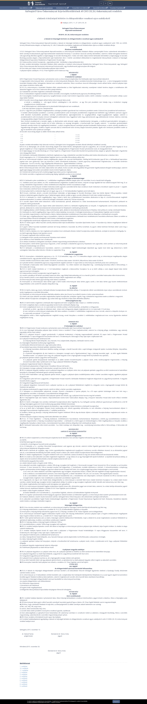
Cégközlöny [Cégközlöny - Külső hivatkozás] (62, 4)
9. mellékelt (23, 686)
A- (101, 3)
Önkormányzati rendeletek (44, 8)
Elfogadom (116, 701)
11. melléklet (24, 670)
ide (50, 702)
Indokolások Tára (62, 8)
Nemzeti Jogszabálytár (40, 3)
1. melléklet (23, 666)
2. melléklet (23, 672)
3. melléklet (23, 674)
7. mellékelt (23, 682)
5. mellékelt (23, 678)
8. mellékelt (23, 684)
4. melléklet (23, 676)
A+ (105, 3)
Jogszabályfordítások (100, 8)
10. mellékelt (24, 668)
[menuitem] (26, 8)
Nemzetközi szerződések (81, 8)
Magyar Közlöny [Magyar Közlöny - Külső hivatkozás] (53, 4)
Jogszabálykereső (26, 8)
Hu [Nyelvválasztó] (110, 3)
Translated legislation (117, 8)
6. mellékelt (23, 680)
